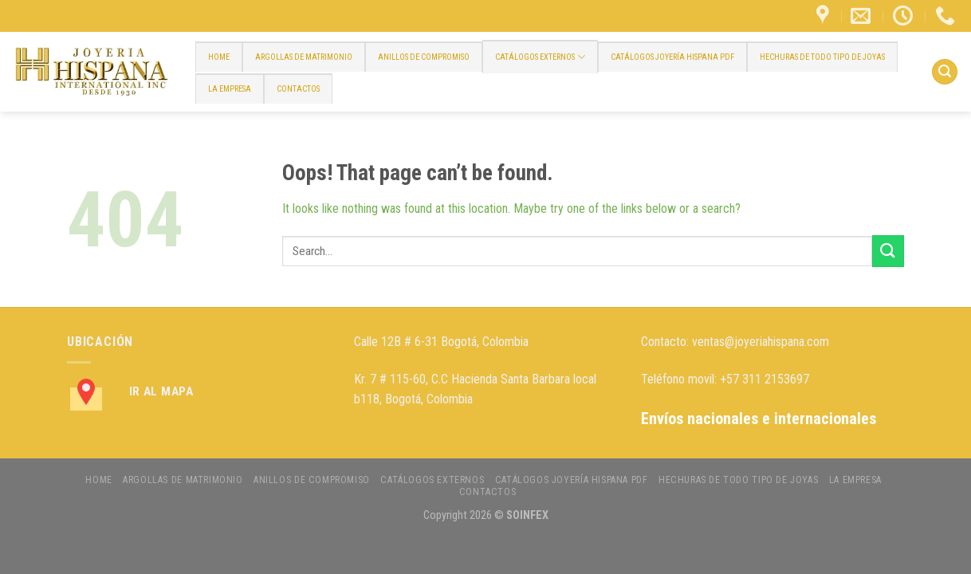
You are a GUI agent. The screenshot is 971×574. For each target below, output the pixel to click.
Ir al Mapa (161, 391)
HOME (219, 57)
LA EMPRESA (229, 89)
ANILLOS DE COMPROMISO (424, 57)
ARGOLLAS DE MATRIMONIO (303, 57)
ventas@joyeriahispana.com (760, 341)
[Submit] (888, 250)
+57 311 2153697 (764, 379)
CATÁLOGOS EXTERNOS (540, 57)
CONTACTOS (298, 89)
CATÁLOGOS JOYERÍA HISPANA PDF (672, 57)
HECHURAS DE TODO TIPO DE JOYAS (822, 57)
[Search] (944, 72)
